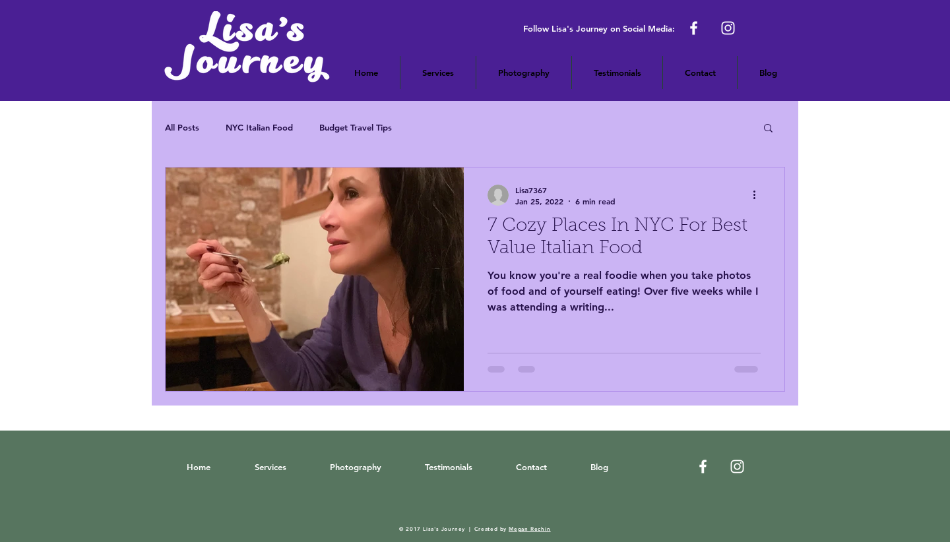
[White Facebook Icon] (703, 466)
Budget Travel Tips (355, 127)
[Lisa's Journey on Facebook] (694, 28)
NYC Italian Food (259, 127)
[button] (523, 72)
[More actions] (759, 195)
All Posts (182, 127)
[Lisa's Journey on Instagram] (728, 28)
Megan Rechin (530, 529)
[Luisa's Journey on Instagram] (737, 466)
